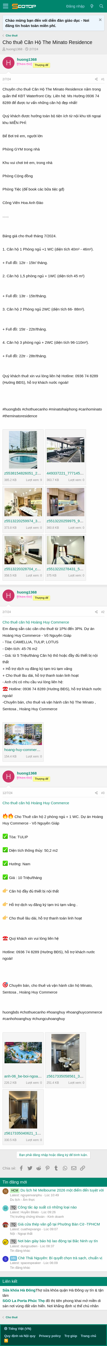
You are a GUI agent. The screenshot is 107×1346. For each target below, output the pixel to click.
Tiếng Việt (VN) (17, 1328)
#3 (103, 793)
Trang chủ (88, 1336)
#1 (103, 79)
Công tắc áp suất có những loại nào (43, 1207)
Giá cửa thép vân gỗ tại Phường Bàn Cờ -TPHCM (55, 1224)
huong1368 (14, 49)
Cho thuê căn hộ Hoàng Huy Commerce (35, 622)
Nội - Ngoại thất (21, 1234)
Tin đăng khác (20, 1250)
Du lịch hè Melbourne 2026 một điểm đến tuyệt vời (57, 1190)
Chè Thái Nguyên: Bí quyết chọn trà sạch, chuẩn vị (56, 1258)
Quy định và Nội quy (19, 1336)
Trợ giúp (70, 1336)
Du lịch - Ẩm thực (22, 1200)
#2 (103, 612)
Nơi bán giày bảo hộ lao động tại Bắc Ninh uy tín (54, 1241)
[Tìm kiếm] (101, 6)
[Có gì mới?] (92, 6)
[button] (5, 6)
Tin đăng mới (14, 1182)
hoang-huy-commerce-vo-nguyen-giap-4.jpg (40, 750)
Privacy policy (50, 1336)
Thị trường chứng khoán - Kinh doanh (37, 1216)
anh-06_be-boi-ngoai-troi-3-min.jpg (33, 1076)
